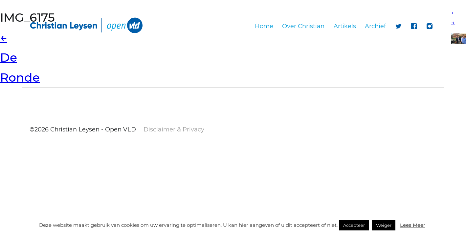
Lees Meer (412, 225)
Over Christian (303, 26)
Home (264, 26)
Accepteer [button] (354, 225)
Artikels (345, 26)
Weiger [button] (383, 225)
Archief (375, 26)
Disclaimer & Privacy (174, 129)
